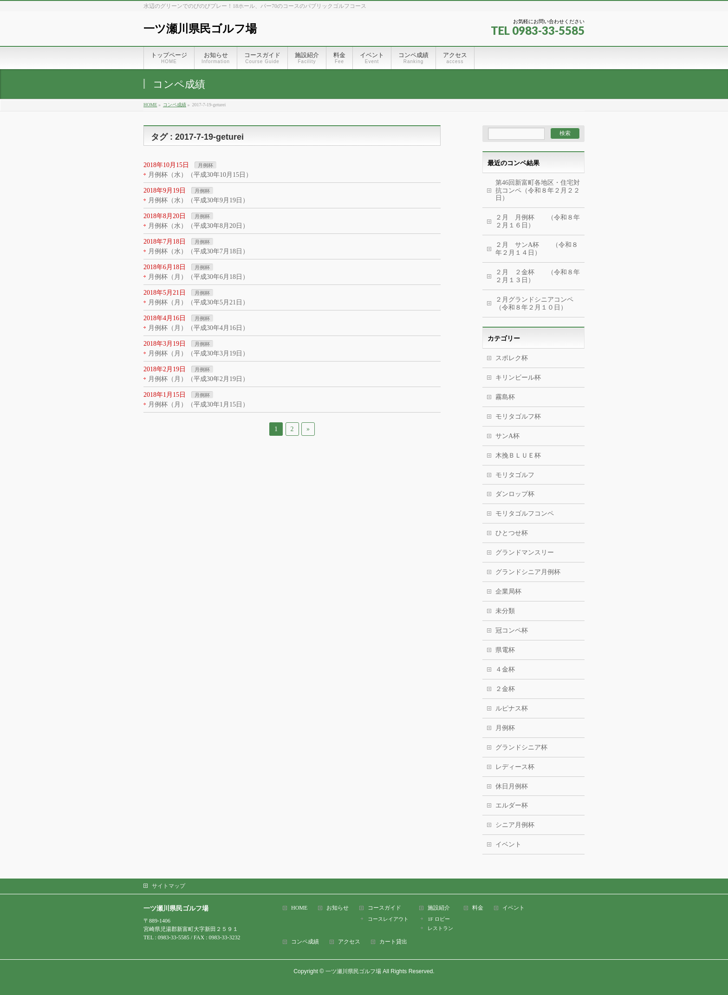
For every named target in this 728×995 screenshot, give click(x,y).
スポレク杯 (511, 358)
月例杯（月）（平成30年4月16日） (198, 327)
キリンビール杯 (518, 377)
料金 (477, 908)
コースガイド (384, 908)
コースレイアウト (388, 919)
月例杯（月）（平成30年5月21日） (198, 302)
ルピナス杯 (511, 708)
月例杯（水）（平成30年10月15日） (200, 174)
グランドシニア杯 (521, 747)
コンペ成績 (305, 942)
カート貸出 (393, 942)
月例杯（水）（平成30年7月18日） (198, 251)
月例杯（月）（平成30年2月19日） (198, 378)
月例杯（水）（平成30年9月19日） (198, 200)
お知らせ (337, 908)
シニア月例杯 (514, 824)
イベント (508, 844)
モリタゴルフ (514, 475)
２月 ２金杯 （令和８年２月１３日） (537, 276)
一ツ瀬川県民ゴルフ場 (200, 28)
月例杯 (205, 165)
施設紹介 (439, 908)
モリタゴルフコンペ (524, 513)
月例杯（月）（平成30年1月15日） (198, 404)
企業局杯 (508, 591)
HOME (299, 908)
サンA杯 (507, 436)
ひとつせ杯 (511, 533)
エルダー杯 (511, 805)
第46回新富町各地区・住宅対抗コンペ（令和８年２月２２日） (537, 190)
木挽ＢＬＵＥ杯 (518, 455)
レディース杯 (514, 766)
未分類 (505, 610)
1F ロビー (438, 919)
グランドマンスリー (524, 552)
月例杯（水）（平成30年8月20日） (198, 225)
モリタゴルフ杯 (518, 416)
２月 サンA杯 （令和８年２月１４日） (536, 248)
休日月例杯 (511, 786)
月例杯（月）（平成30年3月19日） (198, 353)
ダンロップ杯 (514, 494)
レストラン (440, 928)
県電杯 (505, 649)
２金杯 (505, 688)
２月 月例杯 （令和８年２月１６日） (537, 221)
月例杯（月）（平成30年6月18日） (198, 276)
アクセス (349, 942)
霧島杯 (505, 397)
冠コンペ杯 (511, 630)
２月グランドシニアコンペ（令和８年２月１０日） (534, 303)
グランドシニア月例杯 (527, 572)
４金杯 (505, 669)
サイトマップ (168, 886)
